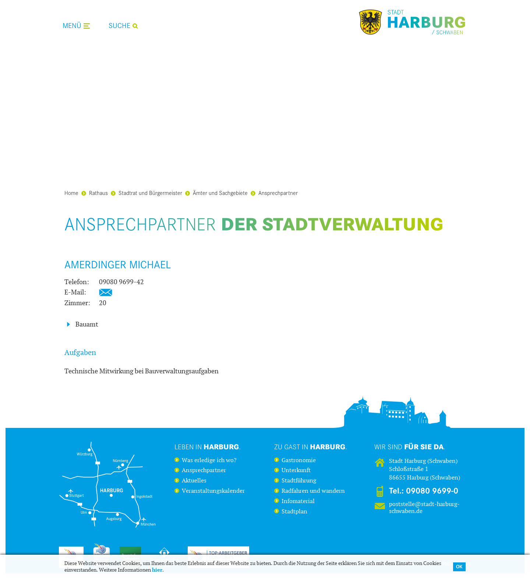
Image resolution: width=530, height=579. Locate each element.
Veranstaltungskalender (213, 491)
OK (459, 567)
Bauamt (86, 324)
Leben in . (207, 446)
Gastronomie (299, 460)
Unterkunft (296, 470)
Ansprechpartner (274, 192)
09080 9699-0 (432, 491)
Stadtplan (294, 511)
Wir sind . (409, 446)
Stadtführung (299, 480)
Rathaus (94, 192)
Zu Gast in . (310, 446)
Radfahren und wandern (313, 491)
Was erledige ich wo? (209, 460)
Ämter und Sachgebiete (216, 192)
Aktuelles (194, 480)
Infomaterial (298, 501)
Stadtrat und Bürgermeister (146, 192)
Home (71, 192)
